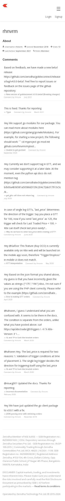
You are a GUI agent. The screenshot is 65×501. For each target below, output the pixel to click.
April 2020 (8, 299)
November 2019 (30, 417)
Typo (8, 112)
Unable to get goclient (15, 150)
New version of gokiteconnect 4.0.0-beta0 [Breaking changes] (33, 94)
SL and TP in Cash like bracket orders (22, 338)
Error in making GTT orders (18, 297)
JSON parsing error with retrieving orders (24, 414)
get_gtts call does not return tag (20, 195)
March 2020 (29, 340)
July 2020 (8, 198)
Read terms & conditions (47, 486)
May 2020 (50, 263)
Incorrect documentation (17, 391)
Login (48, 16)
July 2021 (28, 97)
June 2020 (28, 235)
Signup (58, 16)
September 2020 (10, 153)
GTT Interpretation (14, 263)
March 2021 (39, 112)
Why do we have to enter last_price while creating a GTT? (31, 232)
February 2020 (10, 394)
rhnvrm (18, 97)
